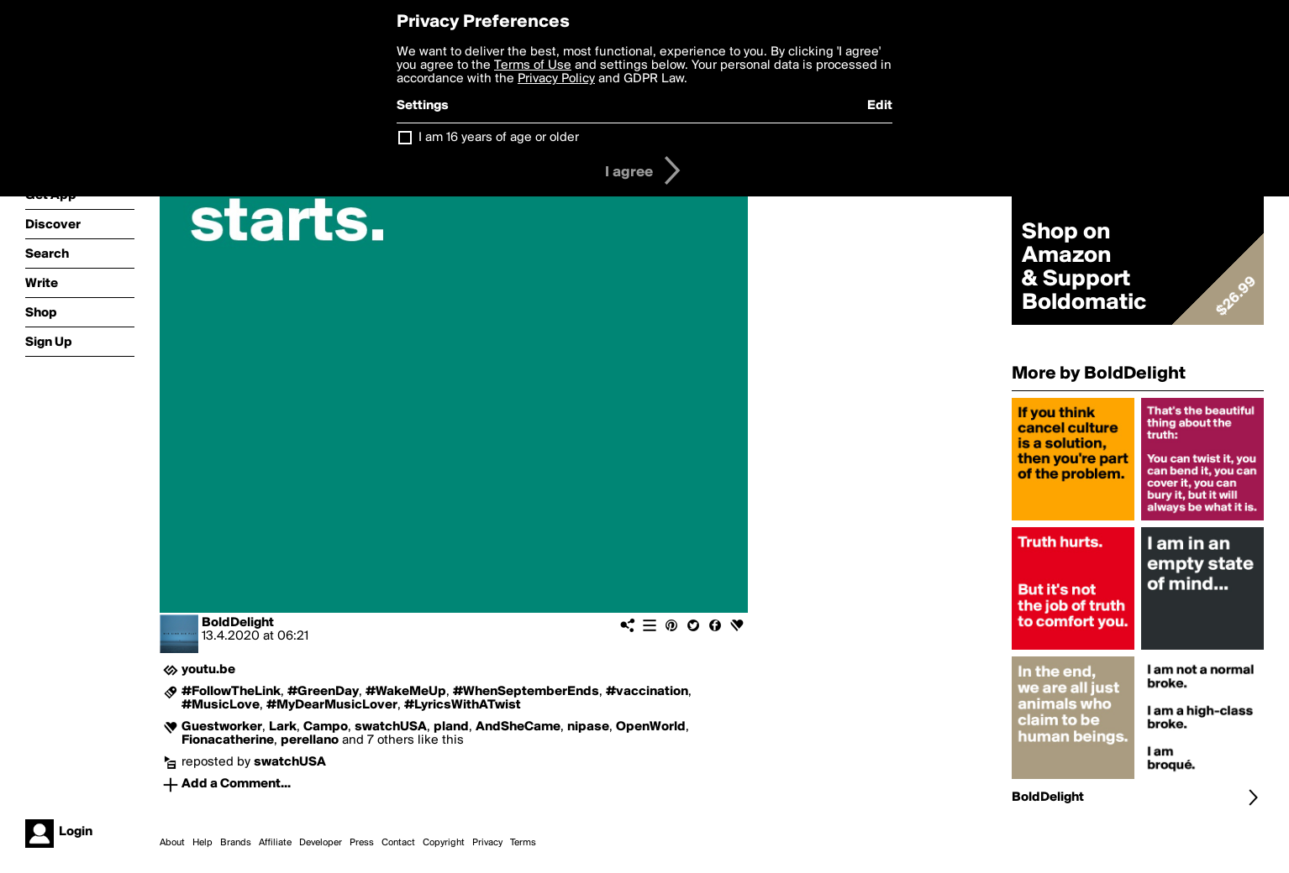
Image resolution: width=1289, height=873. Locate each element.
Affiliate (275, 843)
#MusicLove (221, 705)
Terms (523, 843)
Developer (320, 843)
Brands (235, 843)
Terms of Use (532, 65)
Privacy (487, 843)
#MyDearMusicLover (331, 705)
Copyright (444, 843)
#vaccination (647, 691)
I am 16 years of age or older (498, 137)
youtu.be (208, 670)
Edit (879, 105)
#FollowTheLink (231, 691)
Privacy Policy (556, 79)
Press (362, 843)
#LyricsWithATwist (462, 705)
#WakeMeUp (406, 691)
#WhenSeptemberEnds (526, 691)
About (172, 843)
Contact (398, 843)
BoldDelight (238, 623)
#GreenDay (323, 691)
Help (202, 843)
